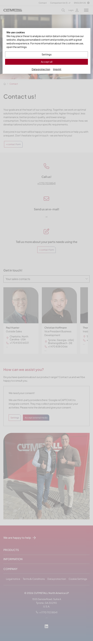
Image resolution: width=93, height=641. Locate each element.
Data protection (41, 69)
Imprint (57, 69)
